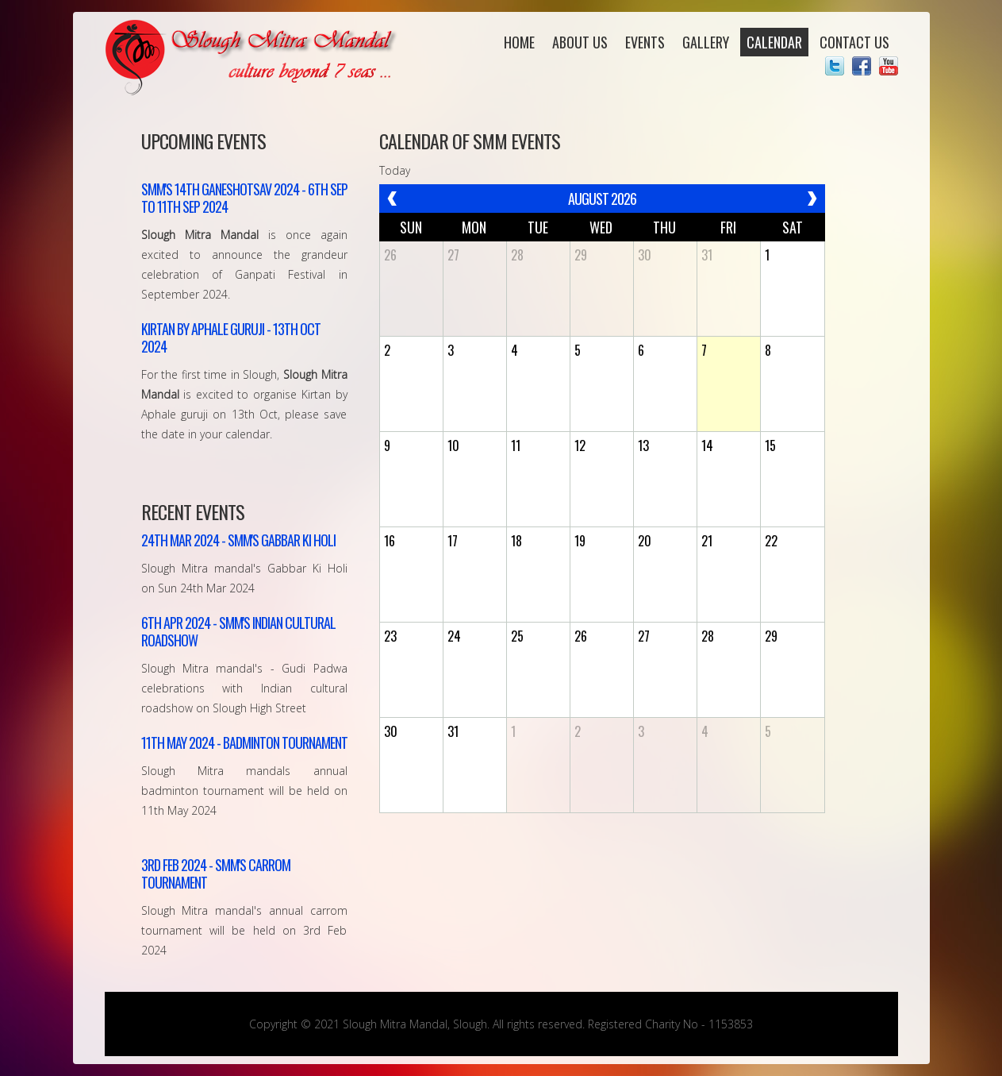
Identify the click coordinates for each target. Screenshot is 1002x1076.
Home (519, 42)
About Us (580, 42)
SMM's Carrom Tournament (215, 873)
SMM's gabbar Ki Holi (238, 540)
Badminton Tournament (244, 742)
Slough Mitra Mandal (253, 57)
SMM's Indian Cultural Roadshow (238, 631)
